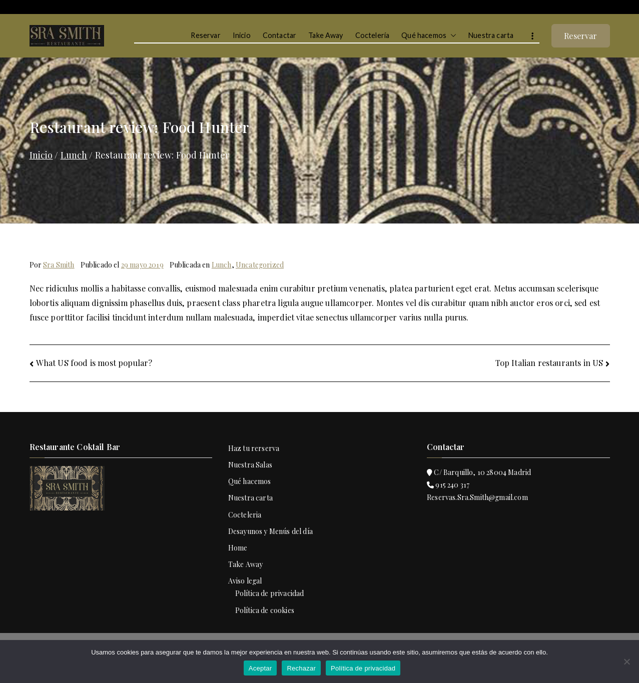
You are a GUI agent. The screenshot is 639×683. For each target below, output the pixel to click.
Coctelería (372, 35)
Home (238, 547)
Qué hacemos (428, 35)
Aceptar (260, 668)
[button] (451, 35)
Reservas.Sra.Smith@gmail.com (477, 497)
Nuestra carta (490, 35)
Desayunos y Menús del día (270, 531)
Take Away (325, 35)
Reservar (205, 35)
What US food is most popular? (94, 362)
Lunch (222, 265)
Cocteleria (245, 515)
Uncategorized (260, 265)
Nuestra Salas (250, 465)
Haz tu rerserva (253, 448)
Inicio (242, 35)
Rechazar (301, 668)
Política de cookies (264, 610)
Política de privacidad (269, 593)
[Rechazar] (626, 661)
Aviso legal (245, 581)
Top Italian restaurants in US (549, 362)
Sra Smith (58, 265)
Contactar (279, 35)
